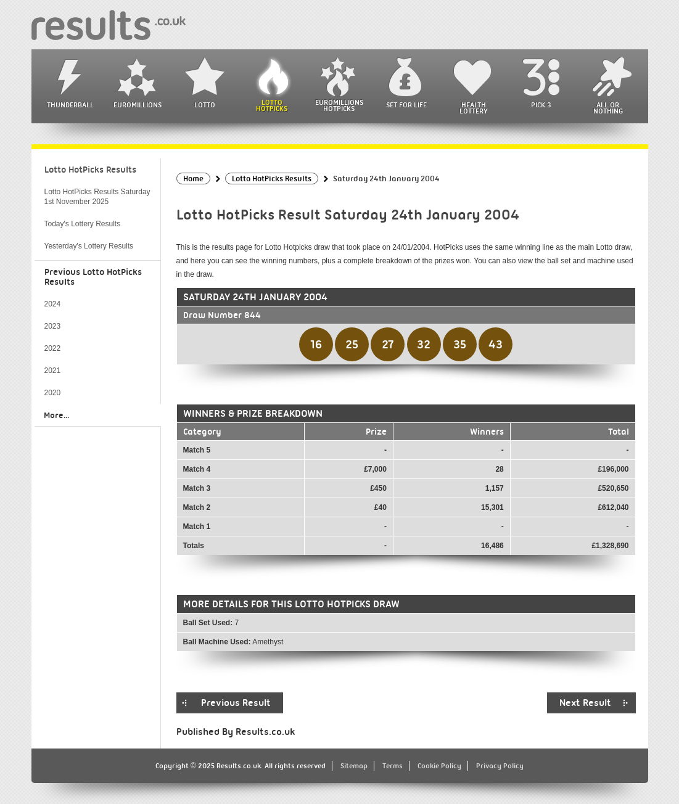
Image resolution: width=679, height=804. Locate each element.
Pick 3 (541, 104)
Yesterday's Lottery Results (89, 246)
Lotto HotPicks (271, 105)
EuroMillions (137, 104)
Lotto (204, 104)
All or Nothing (608, 107)
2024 (52, 304)
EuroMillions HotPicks (339, 105)
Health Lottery (473, 107)
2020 (52, 392)
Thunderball (70, 104)
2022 (52, 348)
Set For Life (406, 104)
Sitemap (354, 765)
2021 (52, 370)
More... (56, 415)
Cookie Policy (439, 765)
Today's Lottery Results (82, 223)
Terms (392, 765)
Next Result (585, 702)
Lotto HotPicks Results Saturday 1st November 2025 (97, 196)
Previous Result (236, 702)
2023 (52, 326)
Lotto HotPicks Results (90, 169)
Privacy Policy (500, 765)
